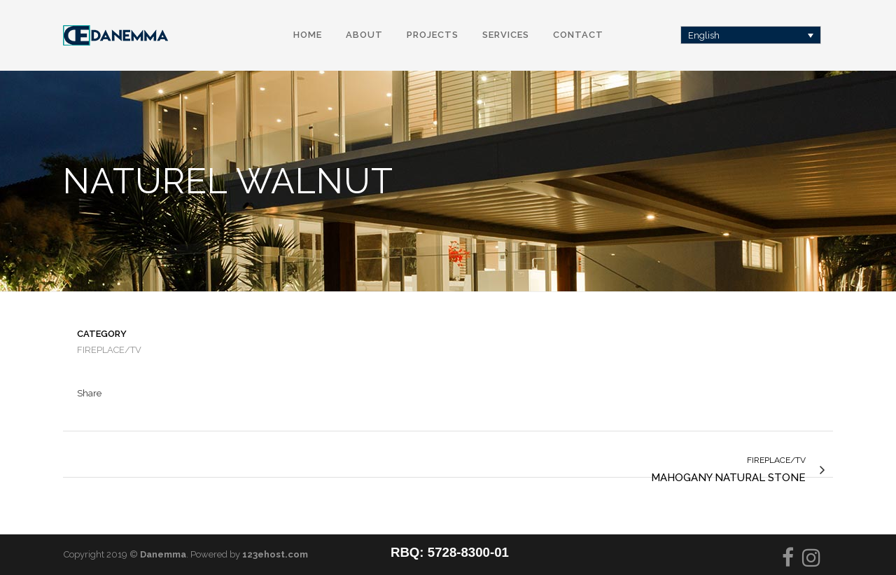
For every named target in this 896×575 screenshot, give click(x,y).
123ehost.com (275, 554)
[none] (751, 35)
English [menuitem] (704, 35)
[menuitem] (751, 35)
